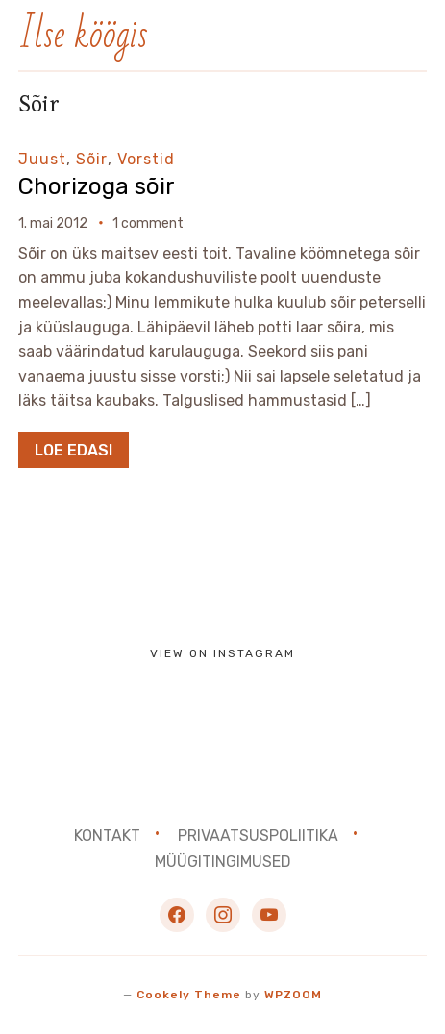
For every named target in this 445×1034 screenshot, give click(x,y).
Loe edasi (73, 450)
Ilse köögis (83, 35)
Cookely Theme (188, 994)
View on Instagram (222, 653)
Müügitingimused (223, 861)
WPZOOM (293, 994)
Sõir (92, 159)
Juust (42, 159)
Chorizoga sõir (96, 186)
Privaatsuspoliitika (258, 835)
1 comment (148, 223)
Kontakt (107, 835)
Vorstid (146, 159)
